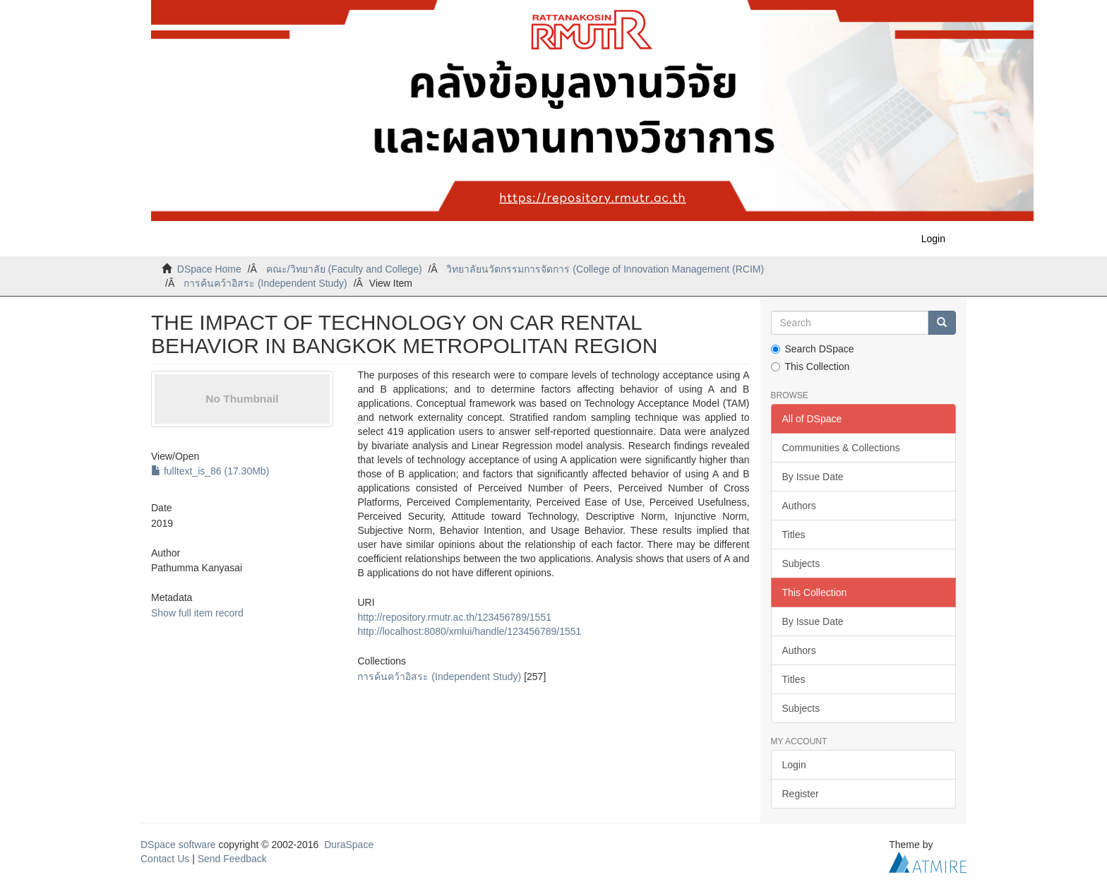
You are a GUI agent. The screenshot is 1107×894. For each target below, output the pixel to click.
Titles (794, 534)
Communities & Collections (841, 447)
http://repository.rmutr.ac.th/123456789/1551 (454, 617)
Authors (799, 505)
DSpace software (178, 844)
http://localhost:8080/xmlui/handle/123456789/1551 (469, 631)
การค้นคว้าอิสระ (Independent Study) (265, 283)
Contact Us (164, 858)
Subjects (801, 563)
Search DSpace (812, 348)
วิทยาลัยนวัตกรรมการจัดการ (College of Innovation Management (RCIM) (605, 269)
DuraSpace (348, 844)
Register (800, 793)
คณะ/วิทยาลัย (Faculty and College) (344, 269)
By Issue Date (813, 476)
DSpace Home (209, 269)
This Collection (810, 366)
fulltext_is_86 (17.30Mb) (210, 471)
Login (794, 764)
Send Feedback (232, 858)
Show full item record (197, 613)
